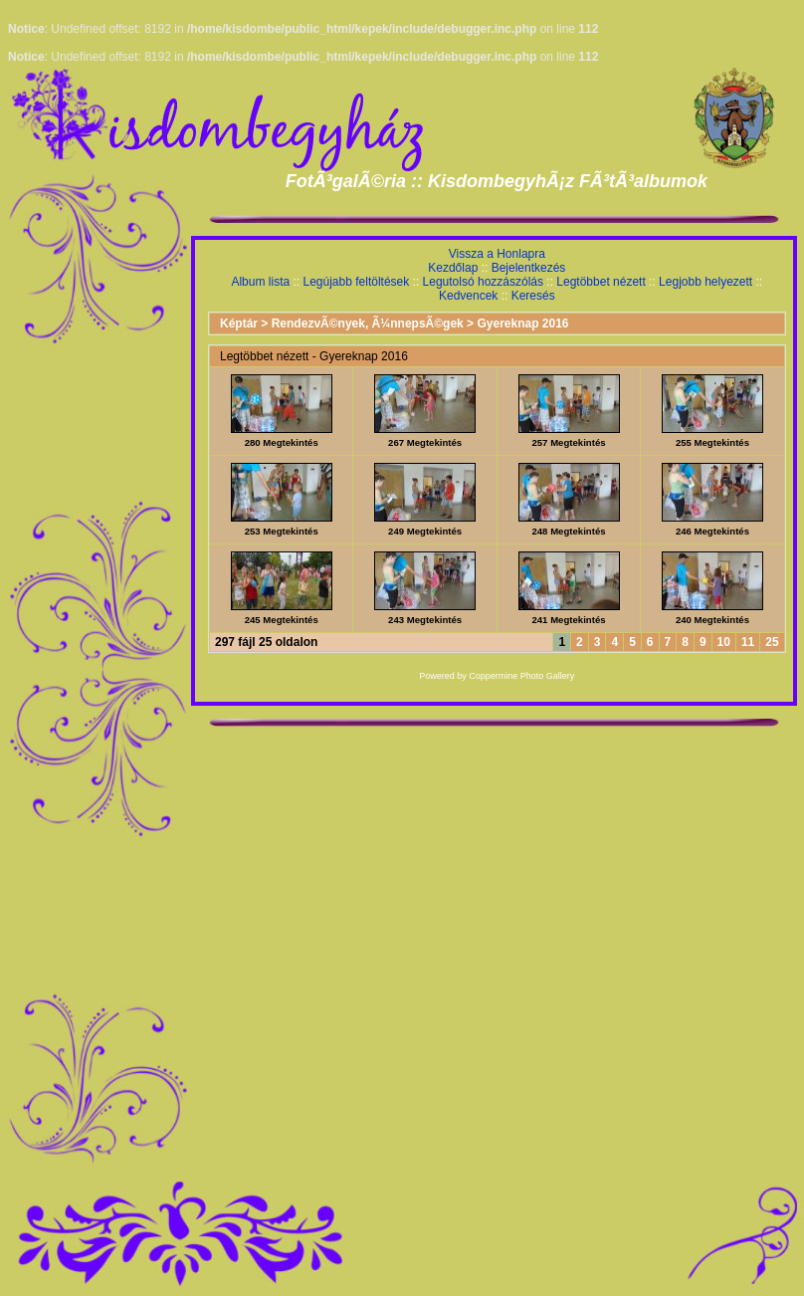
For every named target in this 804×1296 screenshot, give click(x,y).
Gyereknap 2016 (522, 323)
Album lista (260, 282)
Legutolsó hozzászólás (483, 282)
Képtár (239, 323)
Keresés (533, 296)
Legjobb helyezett (705, 282)
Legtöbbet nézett (600, 282)
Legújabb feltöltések (355, 282)
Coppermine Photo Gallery (521, 676)
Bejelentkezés (529, 268)
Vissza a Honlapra (497, 254)
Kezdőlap (453, 268)
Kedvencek (468, 296)
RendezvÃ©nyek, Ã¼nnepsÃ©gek (368, 323)
